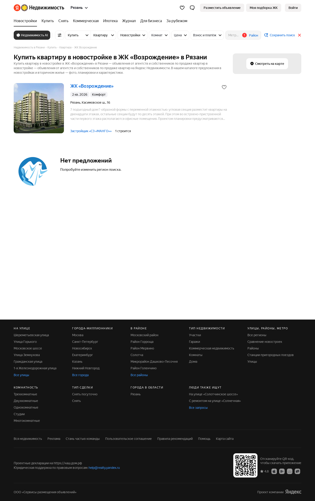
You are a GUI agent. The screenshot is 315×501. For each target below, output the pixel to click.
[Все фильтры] (59, 35)
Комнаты (195, 355)
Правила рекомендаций (175, 439)
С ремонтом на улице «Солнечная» (215, 401)
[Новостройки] (26, 21)
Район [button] (253, 35)
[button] (192, 8)
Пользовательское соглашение (128, 439)
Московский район (144, 335)
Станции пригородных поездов (270, 355)
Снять (76, 401)
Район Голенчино (144, 368)
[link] (293, 8)
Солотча (137, 355)
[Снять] (63, 21)
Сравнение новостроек (264, 342)
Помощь (204, 439)
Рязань (136, 394)
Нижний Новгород (86, 368)
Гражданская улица (28, 361)
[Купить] (47, 21)
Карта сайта (225, 439)
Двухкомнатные (26, 401)
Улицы (252, 361)
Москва (77, 335)
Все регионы (256, 335)
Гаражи (194, 342)
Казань (77, 361)
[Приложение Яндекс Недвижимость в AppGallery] (289, 471)
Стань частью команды (83, 439)
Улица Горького (25, 342)
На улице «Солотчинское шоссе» (213, 394)
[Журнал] (129, 21)
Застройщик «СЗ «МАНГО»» (91, 131)
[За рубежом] (175, 21)
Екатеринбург (82, 355)
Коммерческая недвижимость (211, 348)
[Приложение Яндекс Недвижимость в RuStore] (297, 471)
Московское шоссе (28, 348)
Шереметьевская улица (31, 335)
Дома (193, 361)
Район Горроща (142, 342)
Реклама (53, 439)
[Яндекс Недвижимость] (42, 7)
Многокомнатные (27, 420)
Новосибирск (82, 348)
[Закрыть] (299, 35)
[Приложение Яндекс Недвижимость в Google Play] (282, 471)
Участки (195, 335)
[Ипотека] (110, 21)
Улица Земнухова (27, 355)
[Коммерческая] (86, 21)
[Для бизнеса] (151, 21)
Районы (253, 348)
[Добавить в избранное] (224, 87)
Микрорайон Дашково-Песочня (154, 361)
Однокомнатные (26, 407)
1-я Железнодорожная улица (35, 368)
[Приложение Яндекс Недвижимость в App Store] (274, 471)
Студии (19, 414)
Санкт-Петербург (85, 342)
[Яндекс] (17, 7)
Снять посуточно (84, 394)
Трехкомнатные (25, 394)
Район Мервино (142, 348)
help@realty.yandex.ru (104, 468)
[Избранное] (182, 8)
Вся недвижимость (28, 439)
